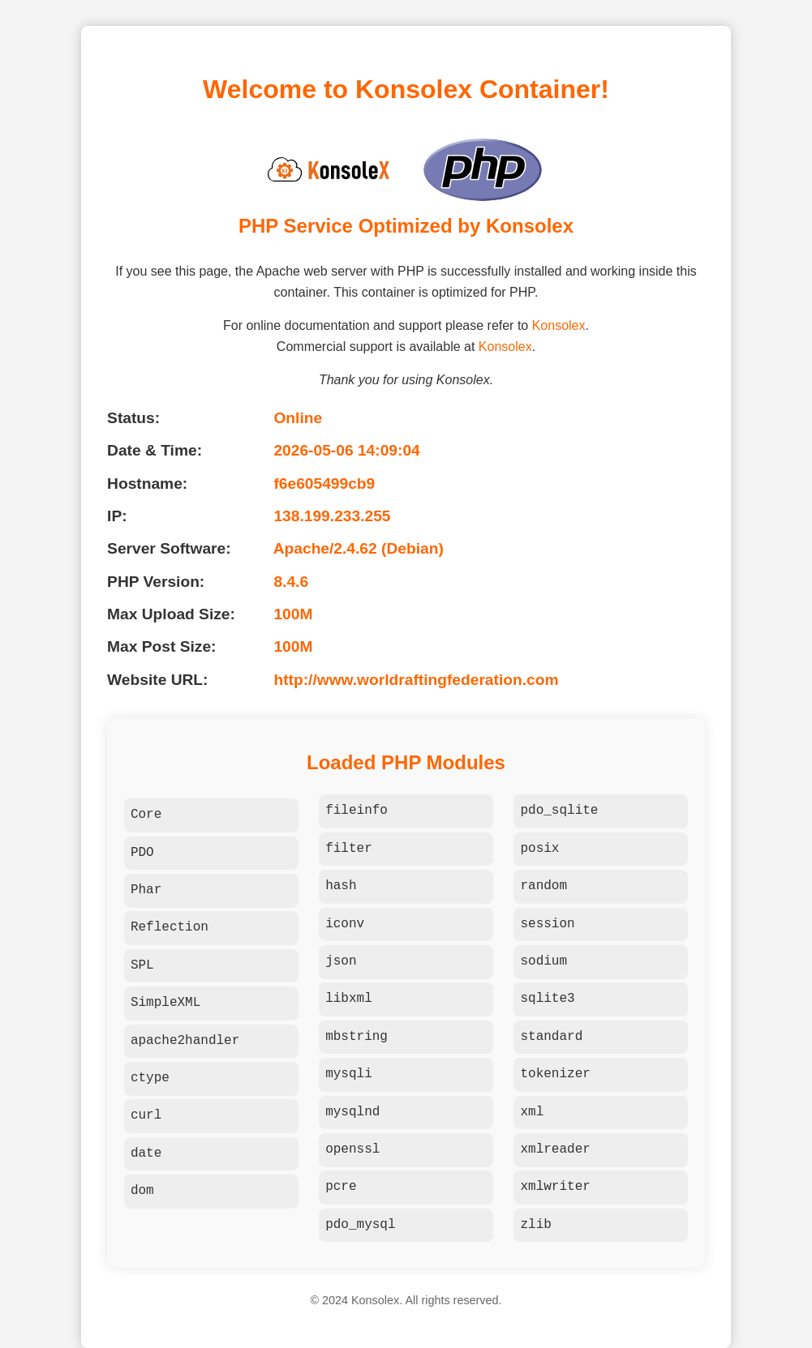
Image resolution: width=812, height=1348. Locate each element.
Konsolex (559, 325)
